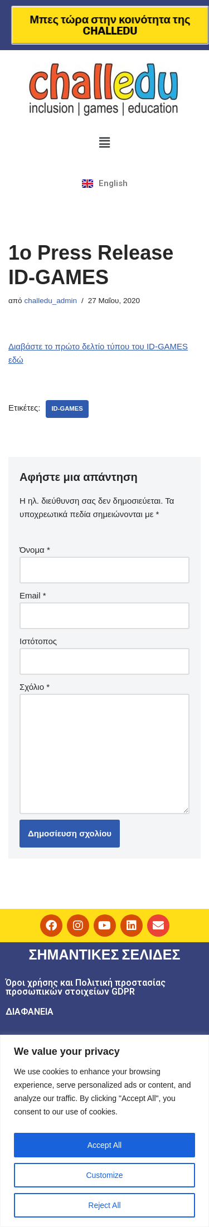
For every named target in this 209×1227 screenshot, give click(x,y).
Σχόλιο (35, 687)
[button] (104, 142)
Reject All (104, 1205)
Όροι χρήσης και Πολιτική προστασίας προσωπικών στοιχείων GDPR (86, 987)
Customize (104, 1175)
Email (33, 595)
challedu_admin (50, 300)
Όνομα (35, 549)
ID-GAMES (66, 408)
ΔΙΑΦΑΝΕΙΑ (30, 1011)
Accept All (104, 1145)
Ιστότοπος (38, 641)
